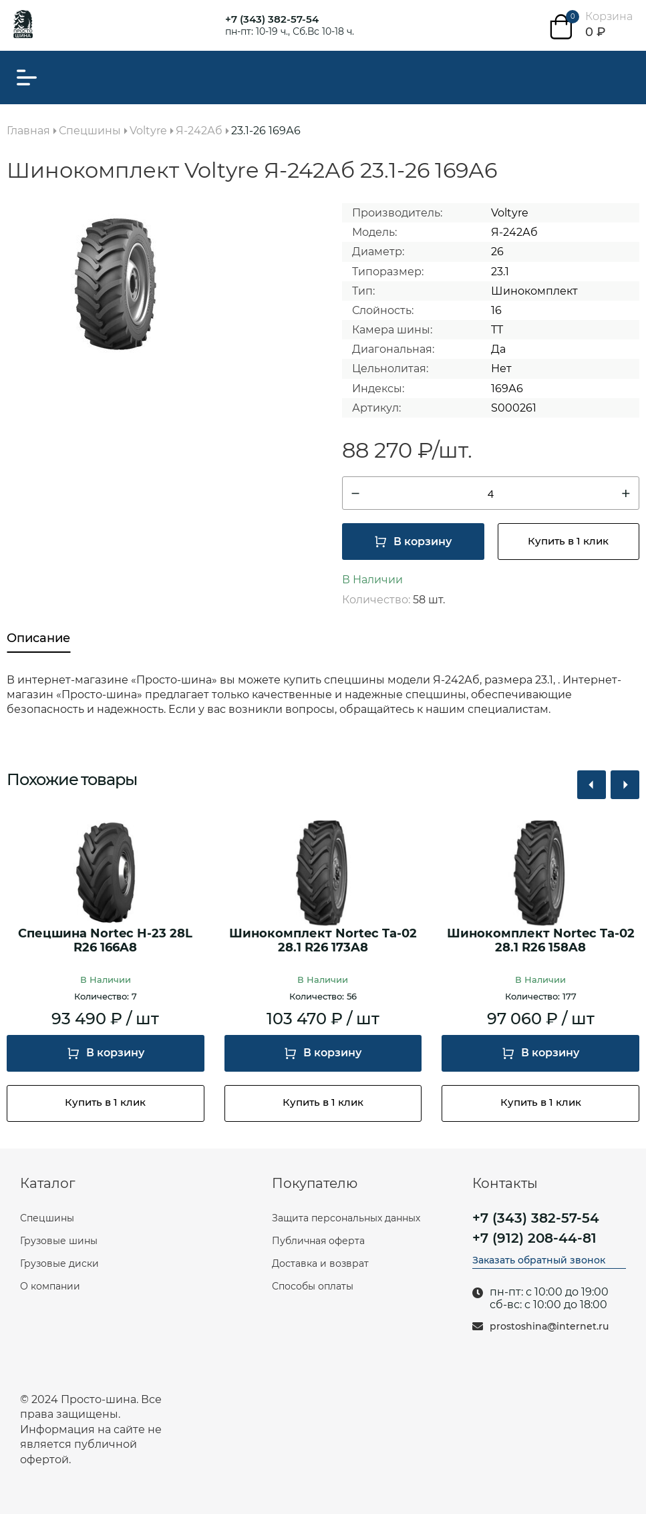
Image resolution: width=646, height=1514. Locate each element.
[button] (591, 784)
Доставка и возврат (320, 1263)
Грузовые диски (59, 1263)
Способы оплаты (312, 1286)
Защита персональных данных (346, 1218)
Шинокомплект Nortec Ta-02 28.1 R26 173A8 (323, 941)
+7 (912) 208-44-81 (534, 1238)
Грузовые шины (59, 1241)
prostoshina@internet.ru (549, 1326)
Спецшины (47, 1218)
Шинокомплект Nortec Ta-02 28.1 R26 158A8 (541, 941)
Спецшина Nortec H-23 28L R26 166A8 (105, 941)
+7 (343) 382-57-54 (272, 19)
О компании (50, 1286)
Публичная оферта (318, 1241)
